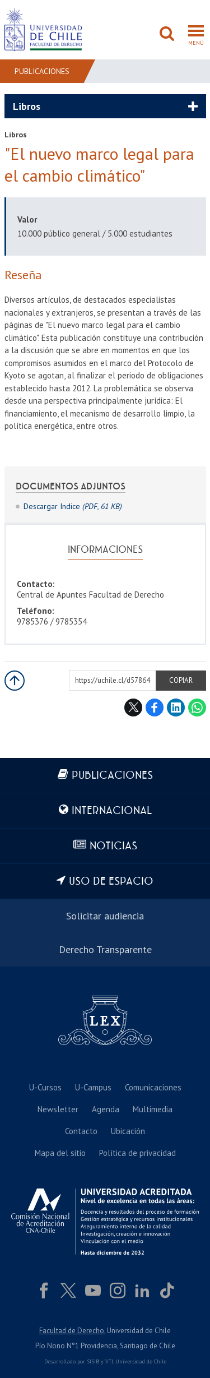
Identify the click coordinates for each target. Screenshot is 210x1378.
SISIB (93, 1361)
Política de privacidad (137, 1153)
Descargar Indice (73, 506)
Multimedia (152, 1109)
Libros (26, 106)
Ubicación (128, 1131)
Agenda (105, 1109)
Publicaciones (42, 71)
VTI (109, 1361)
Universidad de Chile (140, 1361)
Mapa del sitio (60, 1153)
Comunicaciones (153, 1087)
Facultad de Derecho (71, 1330)
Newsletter (58, 1109)
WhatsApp (197, 707)
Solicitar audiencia (105, 915)
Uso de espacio (111, 882)
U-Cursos (45, 1087)
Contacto (81, 1131)
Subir (14, 680)
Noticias (113, 846)
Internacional (112, 811)
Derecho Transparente (105, 949)
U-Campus (93, 1087)
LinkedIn (176, 707)
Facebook (154, 707)
